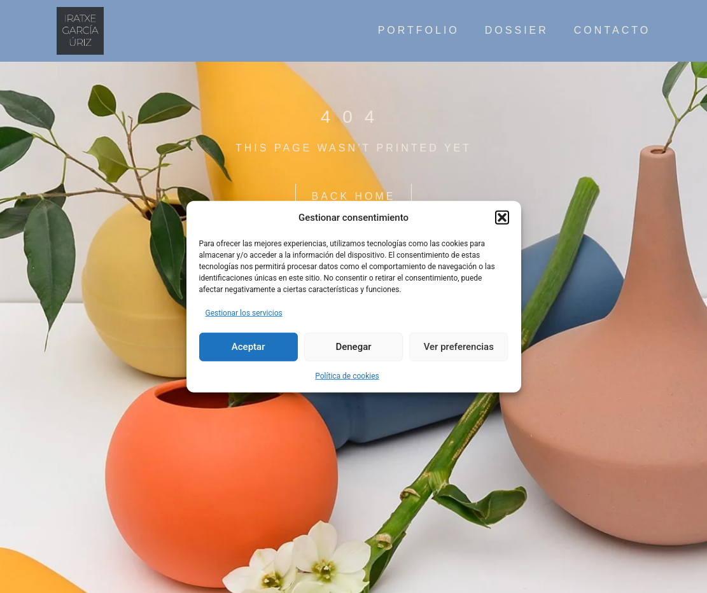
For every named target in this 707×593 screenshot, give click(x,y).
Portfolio (418, 30)
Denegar (353, 346)
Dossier (517, 30)
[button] (502, 217)
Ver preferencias (459, 346)
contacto (612, 30)
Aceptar (248, 346)
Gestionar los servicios (244, 312)
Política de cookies (347, 375)
